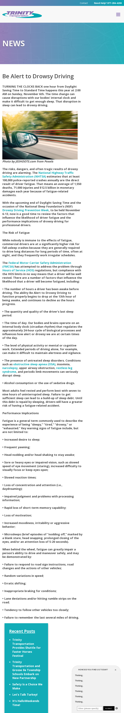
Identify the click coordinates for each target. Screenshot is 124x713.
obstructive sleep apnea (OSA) (50, 376)
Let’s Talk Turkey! (99, 151)
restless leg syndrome (17, 384)
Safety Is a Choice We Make (104, 141)
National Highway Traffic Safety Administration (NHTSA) (38, 176)
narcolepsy (24, 380)
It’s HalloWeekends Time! (103, 163)
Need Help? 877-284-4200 (108, 3)
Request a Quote (23, 657)
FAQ (52, 656)
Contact (84, 3)
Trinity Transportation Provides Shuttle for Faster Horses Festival (104, 98)
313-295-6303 (57, 679)
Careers (66, 656)
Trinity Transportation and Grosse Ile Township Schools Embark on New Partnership (104, 122)
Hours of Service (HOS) (30, 275)
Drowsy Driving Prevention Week (25, 211)
